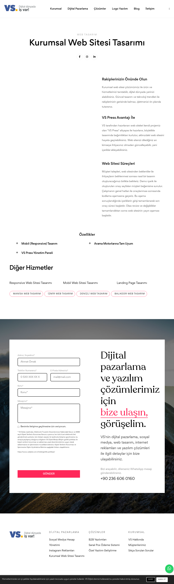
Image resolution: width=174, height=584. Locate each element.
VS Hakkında (136, 540)
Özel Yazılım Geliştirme (103, 551)
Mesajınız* (23, 401)
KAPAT (150, 579)
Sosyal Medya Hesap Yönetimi (62, 543)
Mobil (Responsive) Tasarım (39, 244)
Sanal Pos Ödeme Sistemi (104, 545)
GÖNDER (49, 474)
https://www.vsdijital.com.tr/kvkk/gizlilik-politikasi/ (36, 452)
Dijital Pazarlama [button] (78, 9)
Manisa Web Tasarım (26, 294)
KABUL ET (162, 579)
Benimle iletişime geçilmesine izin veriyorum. (43, 427)
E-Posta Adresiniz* (59, 371)
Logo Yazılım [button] (120, 9)
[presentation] (38, 461)
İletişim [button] (150, 9)
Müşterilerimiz (137, 545)
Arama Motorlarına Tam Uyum (114, 244)
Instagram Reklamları (62, 551)
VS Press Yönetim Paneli (37, 253)
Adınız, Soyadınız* (26, 355)
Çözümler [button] (100, 9)
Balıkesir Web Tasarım (129, 294)
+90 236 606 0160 (118, 479)
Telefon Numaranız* (27, 371)
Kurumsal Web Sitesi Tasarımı (67, 556)
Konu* (20, 386)
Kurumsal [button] (56, 9)
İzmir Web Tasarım (60, 294)
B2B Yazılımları (98, 540)
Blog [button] (137, 9)
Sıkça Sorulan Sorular (141, 551)
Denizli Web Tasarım (93, 294)
